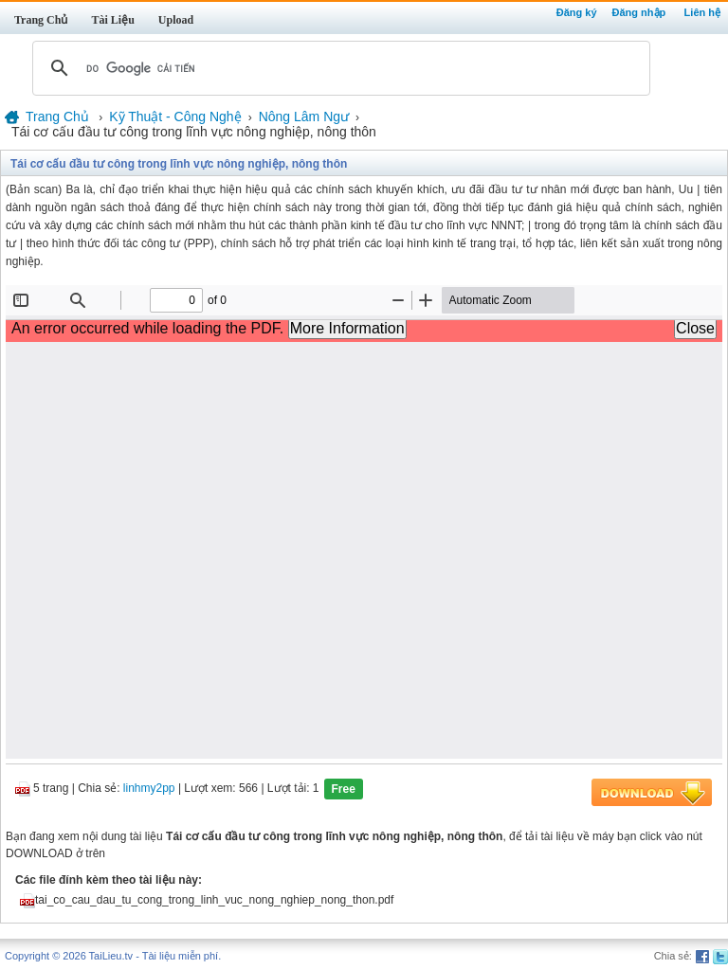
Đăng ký (576, 12)
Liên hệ (702, 12)
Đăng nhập (639, 12)
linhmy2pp (149, 789)
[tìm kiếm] (338, 68)
